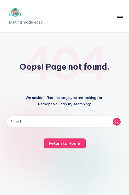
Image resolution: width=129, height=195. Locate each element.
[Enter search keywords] (64, 121)
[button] (117, 122)
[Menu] (119, 16)
